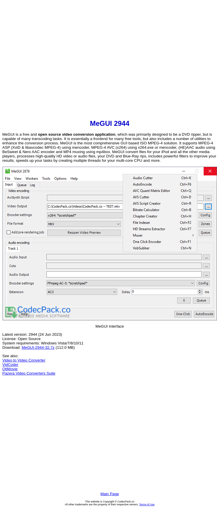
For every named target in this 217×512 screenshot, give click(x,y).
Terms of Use (147, 504)
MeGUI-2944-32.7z (38, 347)
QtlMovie (10, 369)
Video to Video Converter (23, 360)
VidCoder (10, 364)
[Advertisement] (54, 60)
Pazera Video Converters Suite (28, 373)
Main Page (109, 494)
